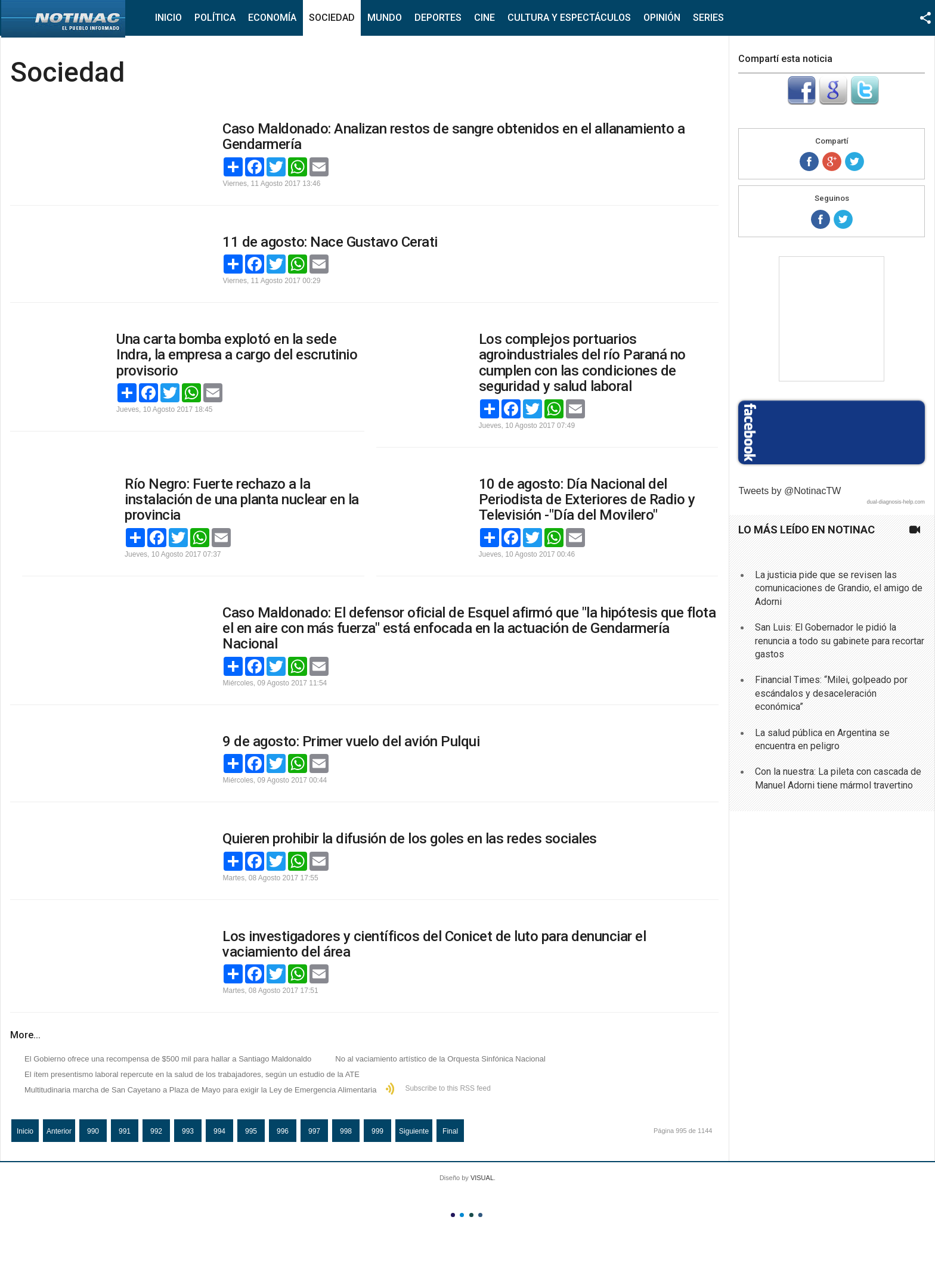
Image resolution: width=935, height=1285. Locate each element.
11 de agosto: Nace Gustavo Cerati (330, 242)
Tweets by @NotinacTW (789, 491)
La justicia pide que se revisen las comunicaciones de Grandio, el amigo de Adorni (838, 588)
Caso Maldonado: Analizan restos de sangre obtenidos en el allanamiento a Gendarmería (453, 136)
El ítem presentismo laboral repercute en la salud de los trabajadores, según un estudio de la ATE (192, 1074)
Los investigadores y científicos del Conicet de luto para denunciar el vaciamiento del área (434, 944)
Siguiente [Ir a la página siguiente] (414, 1131)
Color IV (480, 1215)
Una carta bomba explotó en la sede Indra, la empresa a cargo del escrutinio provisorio (236, 355)
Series (708, 17)
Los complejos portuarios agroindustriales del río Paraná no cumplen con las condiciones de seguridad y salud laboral (582, 363)
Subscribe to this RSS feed (447, 1088)
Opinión (661, 17)
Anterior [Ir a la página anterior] (59, 1131)
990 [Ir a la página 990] (93, 1131)
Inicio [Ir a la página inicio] (25, 1131)
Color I (453, 1215)
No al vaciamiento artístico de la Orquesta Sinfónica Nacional (440, 1058)
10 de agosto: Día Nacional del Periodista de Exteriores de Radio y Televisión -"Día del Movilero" (587, 500)
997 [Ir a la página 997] (314, 1131)
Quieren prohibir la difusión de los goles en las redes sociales (409, 838)
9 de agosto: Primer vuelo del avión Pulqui (350, 741)
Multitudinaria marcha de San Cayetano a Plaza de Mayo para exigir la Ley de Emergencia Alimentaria (200, 1089)
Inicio (168, 17)
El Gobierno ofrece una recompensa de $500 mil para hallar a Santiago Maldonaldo (167, 1058)
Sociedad (332, 17)
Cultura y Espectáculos (569, 17)
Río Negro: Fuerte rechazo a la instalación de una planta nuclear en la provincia (242, 500)
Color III (471, 1215)
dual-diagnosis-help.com (895, 502)
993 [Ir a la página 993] (188, 1131)
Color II (462, 1215)
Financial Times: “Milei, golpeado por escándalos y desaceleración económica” (831, 693)
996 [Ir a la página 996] (283, 1131)
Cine (484, 17)
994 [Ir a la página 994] (219, 1131)
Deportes (438, 17)
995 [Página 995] (251, 1131)
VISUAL (482, 1177)
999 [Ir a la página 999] (377, 1131)
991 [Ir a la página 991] (125, 1131)
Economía (272, 17)
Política (215, 17)
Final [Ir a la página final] (450, 1131)
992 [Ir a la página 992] (156, 1131)
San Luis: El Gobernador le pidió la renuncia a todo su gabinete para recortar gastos (839, 641)
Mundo (384, 17)
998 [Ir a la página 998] (346, 1131)
